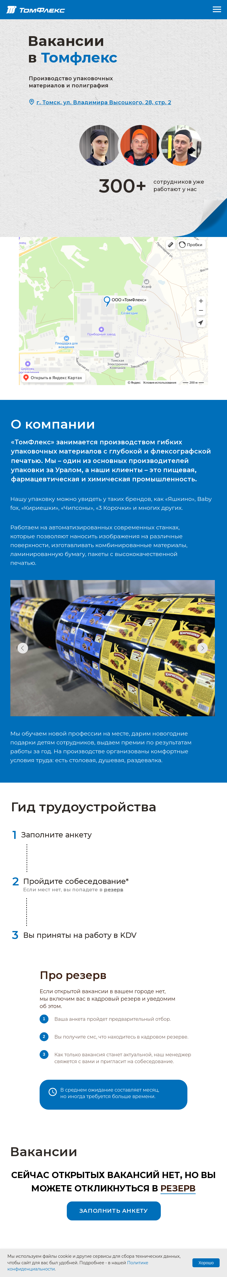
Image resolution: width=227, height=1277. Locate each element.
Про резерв (73, 975)
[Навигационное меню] (217, 9)
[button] (103, 102)
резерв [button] (178, 1188)
